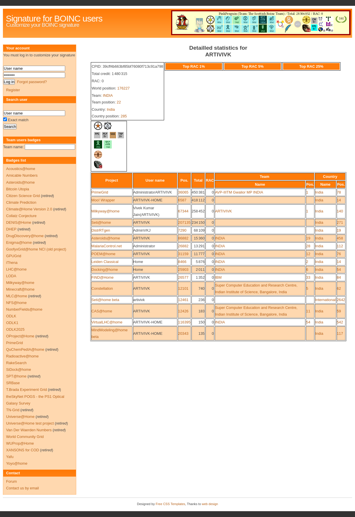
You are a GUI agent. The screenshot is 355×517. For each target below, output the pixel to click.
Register (13, 90)
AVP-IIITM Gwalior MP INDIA (239, 192)
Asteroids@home (105, 238)
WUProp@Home (20, 443)
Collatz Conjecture (21, 216)
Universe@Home (20, 416)
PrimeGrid (99, 192)
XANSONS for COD (22, 450)
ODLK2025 (15, 329)
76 (339, 254)
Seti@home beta (105, 300)
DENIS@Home (18, 222)
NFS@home (16, 302)
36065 (183, 192)
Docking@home (104, 269)
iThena (11, 262)
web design (210, 504)
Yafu (9, 457)
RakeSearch (16, 363)
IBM (218, 277)
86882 (183, 238)
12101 (183, 288)
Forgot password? (32, 82)
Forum (11, 481)
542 (340, 322)
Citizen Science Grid (23, 196)
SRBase (13, 383)
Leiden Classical (104, 262)
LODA (11, 276)
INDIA (108, 95)
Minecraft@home (20, 289)
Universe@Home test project (30, 423)
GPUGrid (13, 256)
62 (339, 288)
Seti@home (101, 222)
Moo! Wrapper (103, 200)
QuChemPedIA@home (25, 349)
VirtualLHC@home (107, 322)
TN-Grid (12, 410)
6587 (182, 200)
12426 (183, 311)
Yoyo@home (16, 463)
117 (340, 333)
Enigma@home (19, 242)
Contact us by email (22, 488)
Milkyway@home (105, 211)
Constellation (102, 288)
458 (340, 238)
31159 (183, 254)
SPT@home (16, 376)
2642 (341, 300)
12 (308, 254)
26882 (183, 246)
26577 (183, 277)
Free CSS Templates (170, 504)
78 (339, 192)
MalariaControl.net (106, 246)
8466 (182, 262)
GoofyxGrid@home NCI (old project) (36, 249)
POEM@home (103, 254)
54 (339, 269)
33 (308, 277)
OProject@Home (20, 336)
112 (340, 246)
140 (340, 211)
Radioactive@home (22, 356)
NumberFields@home (24, 309)
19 (339, 230)
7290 (182, 230)
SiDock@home (18, 369)
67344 (183, 211)
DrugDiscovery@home (25, 236)
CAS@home (101, 311)
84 (339, 277)
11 (308, 311)
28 (308, 246)
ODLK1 (12, 323)
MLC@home (16, 296)
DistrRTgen (100, 230)
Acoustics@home (20, 169)
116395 (184, 322)
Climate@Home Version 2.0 (29, 209)
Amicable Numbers (22, 175)
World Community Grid (25, 436)
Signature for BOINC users (54, 18)
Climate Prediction (21, 202)
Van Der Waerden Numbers (29, 430)
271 (340, 222)
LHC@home (16, 269)
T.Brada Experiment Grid (26, 389)
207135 (184, 222)
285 (124, 116)
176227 (123, 88)
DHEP (11, 229)
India (111, 109)
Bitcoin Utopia (17, 189)
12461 (183, 300)
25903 (183, 269)
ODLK (11, 316)
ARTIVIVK (223, 211)
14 (339, 200)
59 (339, 311)
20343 (183, 333)
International (325, 300)
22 (119, 102)
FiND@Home (102, 277)
